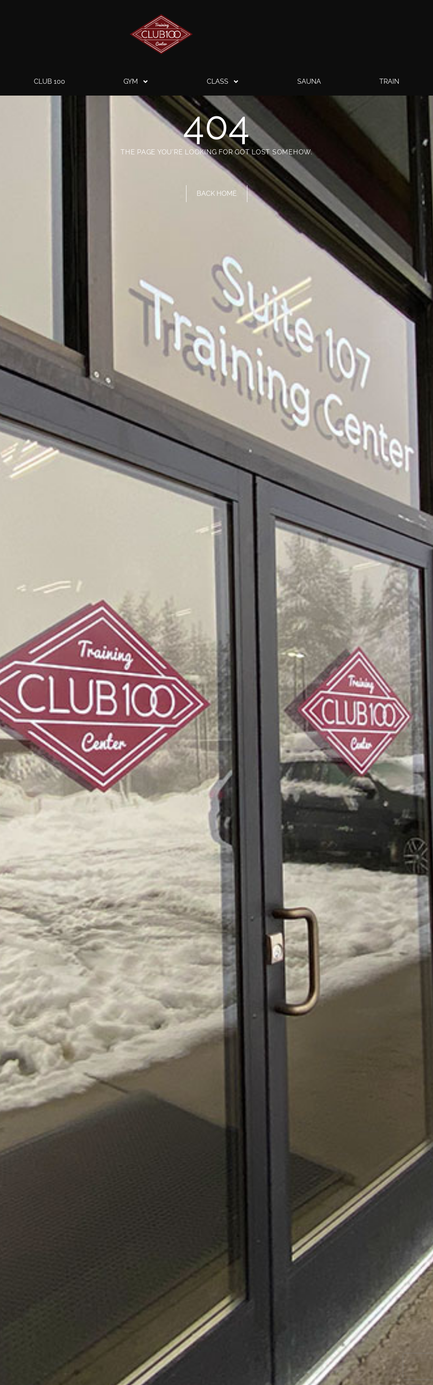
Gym (136, 81)
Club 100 (49, 81)
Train (389, 81)
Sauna (309, 81)
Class (223, 81)
